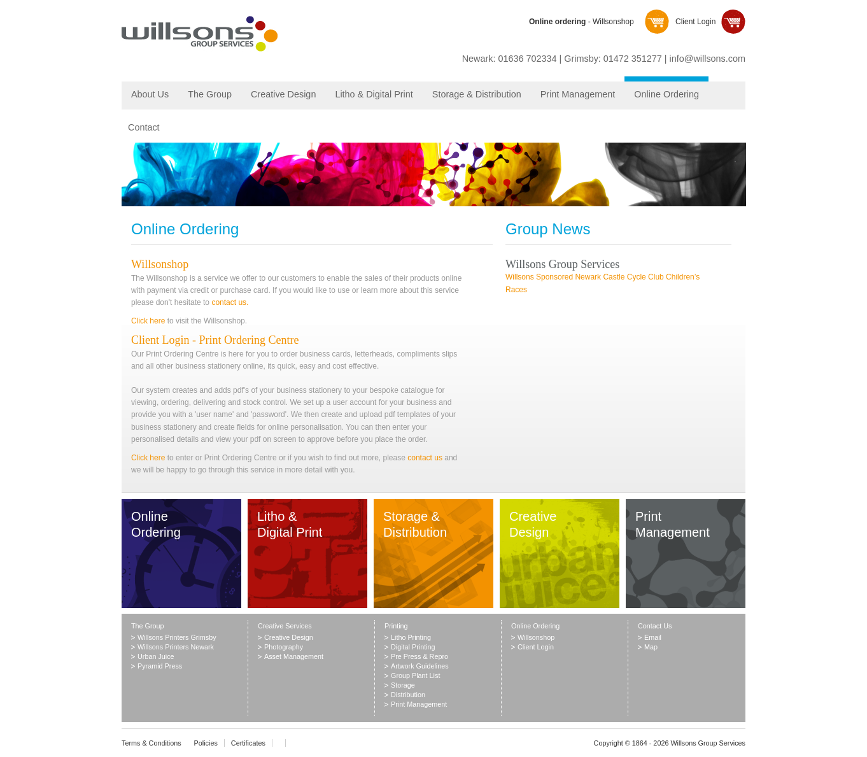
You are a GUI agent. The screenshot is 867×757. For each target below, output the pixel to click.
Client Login (695, 21)
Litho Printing (411, 637)
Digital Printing (413, 647)
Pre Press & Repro (419, 656)
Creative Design (283, 94)
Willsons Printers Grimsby (176, 637)
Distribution (408, 694)
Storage (403, 685)
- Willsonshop (581, 21)
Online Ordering (666, 94)
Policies (206, 743)
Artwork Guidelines (420, 666)
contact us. (229, 302)
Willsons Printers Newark (175, 647)
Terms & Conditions (151, 743)
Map (651, 647)
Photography (283, 647)
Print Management (578, 94)
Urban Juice (155, 656)
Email (652, 637)
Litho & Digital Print (373, 94)
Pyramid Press (159, 666)
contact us (424, 457)
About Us (150, 94)
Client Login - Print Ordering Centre (215, 340)
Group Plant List (415, 675)
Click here (148, 320)
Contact (144, 127)
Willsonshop (159, 264)
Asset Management (293, 656)
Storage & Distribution (476, 94)
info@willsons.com (707, 58)
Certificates (248, 743)
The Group (210, 94)
